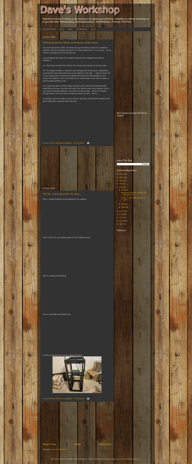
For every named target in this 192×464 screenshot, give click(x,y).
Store (93, 29)
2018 (121, 187)
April (123, 204)
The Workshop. (82, 29)
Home (62, 29)
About (70, 29)
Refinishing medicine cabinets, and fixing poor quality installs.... (71, 42)
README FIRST (49, 29)
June (123, 190)
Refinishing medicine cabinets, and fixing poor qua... (134, 194)
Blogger (138, 459)
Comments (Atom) (59, 449)
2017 (121, 211)
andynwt (122, 459)
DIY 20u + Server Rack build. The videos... (62, 194)
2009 (121, 224)
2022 (121, 174)
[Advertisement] (77, 167)
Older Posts (105, 444)
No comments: (79, 143)
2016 (121, 214)
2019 (121, 184)
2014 (121, 221)
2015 (121, 217)
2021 (121, 177)
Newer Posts (49, 444)
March (123, 207)
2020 (121, 180)
